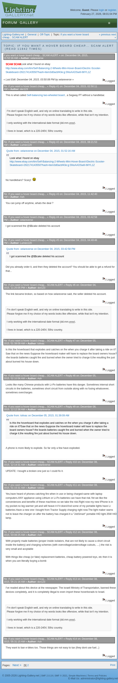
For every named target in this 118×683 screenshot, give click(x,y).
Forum (10, 23)
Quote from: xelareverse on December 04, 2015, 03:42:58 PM (40, 249)
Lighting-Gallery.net (13, 34)
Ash (22, 197)
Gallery (29, 23)
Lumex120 (26, 145)
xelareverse (36, 58)
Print (112, 665)
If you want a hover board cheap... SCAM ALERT (31, 55)
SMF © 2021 (61, 675)
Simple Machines (77, 675)
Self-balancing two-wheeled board (46, 95)
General (31, 34)
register (112, 10)
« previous (105, 34)
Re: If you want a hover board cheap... (25, 86)
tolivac (40, 343)
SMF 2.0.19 (47, 675)
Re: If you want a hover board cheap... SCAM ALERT (33, 285)
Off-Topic (45, 34)
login (101, 10)
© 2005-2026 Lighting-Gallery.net (20, 675)
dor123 (24, 89)
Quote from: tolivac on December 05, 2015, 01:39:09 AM (37, 415)
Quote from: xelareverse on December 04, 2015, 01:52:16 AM (40, 150)
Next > (17, 665)
